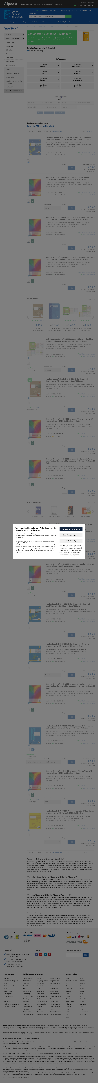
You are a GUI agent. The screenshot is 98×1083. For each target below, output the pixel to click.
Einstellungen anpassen (71, 535)
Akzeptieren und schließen (71, 529)
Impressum (76, 555)
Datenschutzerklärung (66, 555)
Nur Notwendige (71, 541)
